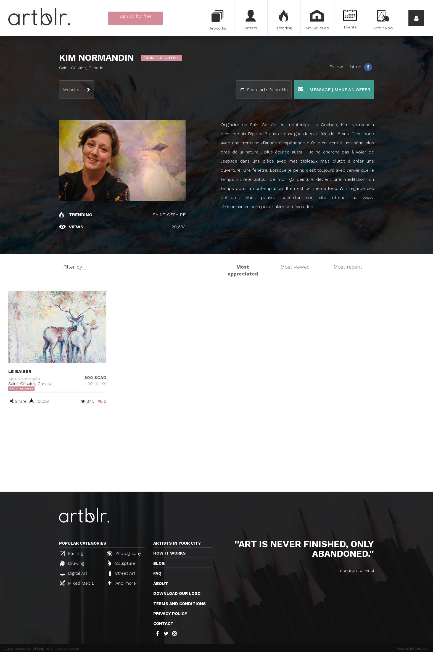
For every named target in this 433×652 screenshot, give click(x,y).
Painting (71, 553)
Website (71, 89)
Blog (159, 563)
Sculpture (121, 563)
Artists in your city (177, 543)
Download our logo (176, 593)
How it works (169, 553)
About (160, 583)
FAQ (157, 573)
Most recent (348, 267)
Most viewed (295, 267)
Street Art (121, 573)
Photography (124, 553)
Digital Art (73, 573)
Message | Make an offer (334, 89)
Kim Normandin (24, 378)
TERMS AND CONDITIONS (179, 603)
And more (122, 583)
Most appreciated (243, 270)
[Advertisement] (216, 450)
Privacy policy (170, 613)
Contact (163, 623)
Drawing (72, 563)
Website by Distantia (412, 649)
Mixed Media (77, 583)
